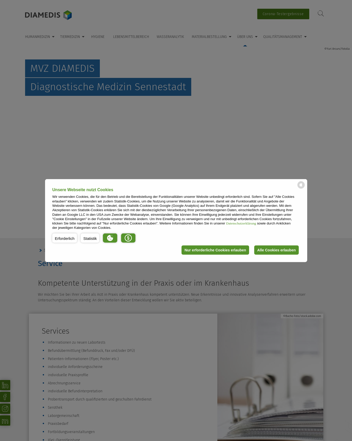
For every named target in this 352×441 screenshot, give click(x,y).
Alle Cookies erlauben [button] (276, 250)
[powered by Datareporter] (301, 188)
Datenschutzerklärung (241, 223)
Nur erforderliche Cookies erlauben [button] (215, 250)
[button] (64, 238)
